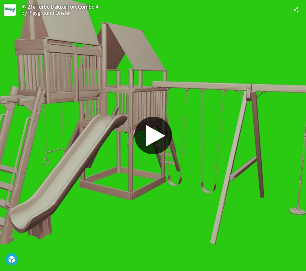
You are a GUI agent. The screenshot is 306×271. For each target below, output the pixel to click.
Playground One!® (49, 12)
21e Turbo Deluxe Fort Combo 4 (62, 6)
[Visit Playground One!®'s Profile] (10, 10)
